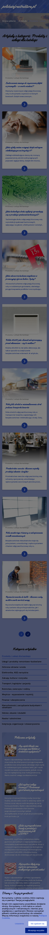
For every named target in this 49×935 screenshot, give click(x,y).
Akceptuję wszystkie (36, 930)
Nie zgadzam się (37, 924)
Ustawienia (19, 924)
